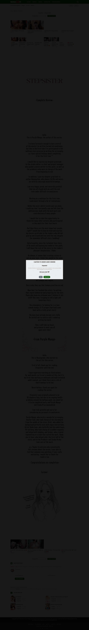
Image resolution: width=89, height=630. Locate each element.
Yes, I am (47, 277)
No (40, 277)
